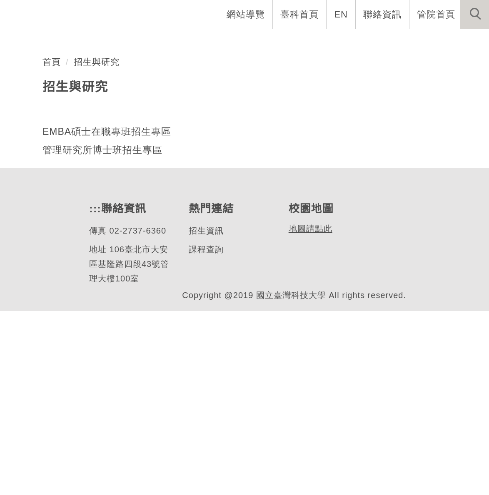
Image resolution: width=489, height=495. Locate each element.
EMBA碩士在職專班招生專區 (105, 315)
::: (94, 392)
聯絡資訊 (382, 14)
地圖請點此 (309, 413)
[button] (474, 14)
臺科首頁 (300, 14)
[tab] (248, 184)
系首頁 (116, 41)
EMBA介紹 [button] (169, 41)
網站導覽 (246, 14)
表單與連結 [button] (403, 41)
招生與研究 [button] (286, 41)
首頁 (51, 246)
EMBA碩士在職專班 (100, 151)
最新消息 (462, 41)
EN (341, 14)
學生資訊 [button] (344, 41)
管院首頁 (436, 14)
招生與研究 (97, 246)
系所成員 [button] (227, 41)
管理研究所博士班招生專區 (102, 334)
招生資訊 (205, 415)
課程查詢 (205, 434)
